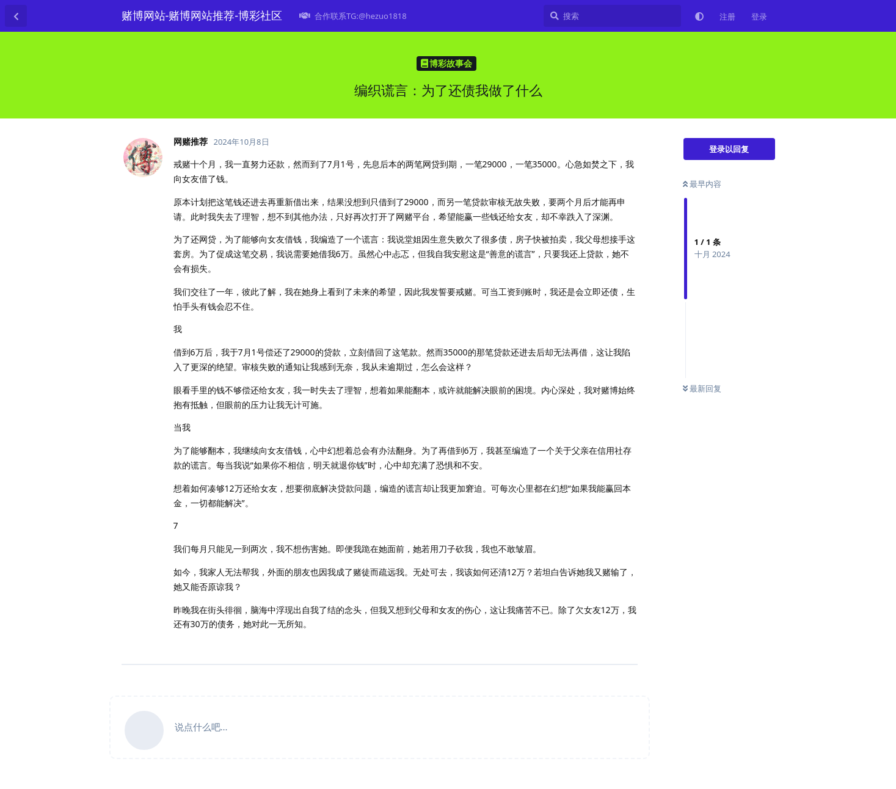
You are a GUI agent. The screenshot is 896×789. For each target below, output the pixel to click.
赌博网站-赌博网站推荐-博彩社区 (202, 15)
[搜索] (612, 16)
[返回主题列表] (16, 16)
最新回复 (702, 388)
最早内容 (702, 183)
